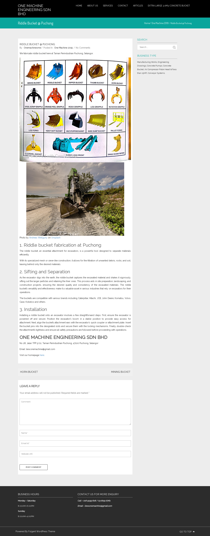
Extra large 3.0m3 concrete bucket (169, 5)
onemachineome (32, 48)
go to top (187, 531)
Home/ (148, 23)
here (42, 355)
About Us (92, 5)
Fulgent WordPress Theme (41, 531)
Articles (138, 5)
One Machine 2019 (160, 23)
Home (79, 5)
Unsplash (55, 237)
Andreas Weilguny (38, 237)
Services (108, 5)
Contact (123, 5)
